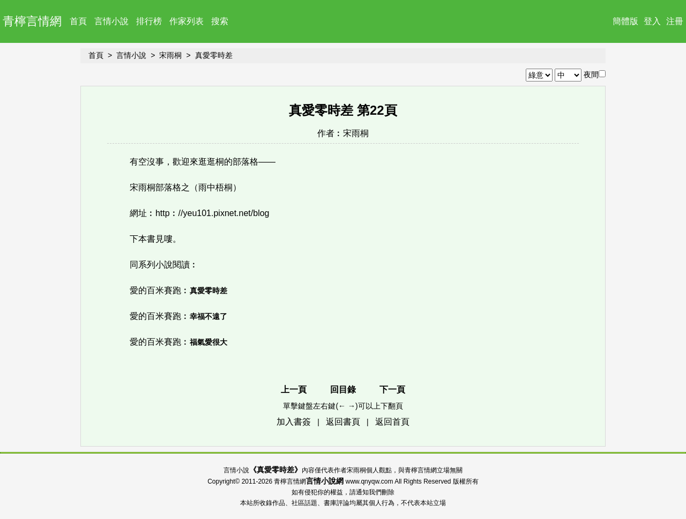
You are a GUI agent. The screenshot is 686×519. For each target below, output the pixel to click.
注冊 (674, 21)
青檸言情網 (32, 21)
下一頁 (392, 389)
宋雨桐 (170, 55)
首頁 (78, 21)
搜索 (219, 21)
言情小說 (111, 21)
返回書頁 (343, 421)
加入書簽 (294, 421)
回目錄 (343, 389)
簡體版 (625, 21)
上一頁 (294, 389)
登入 (652, 21)
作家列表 (186, 21)
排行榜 (149, 21)
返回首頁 (392, 421)
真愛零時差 (214, 55)
